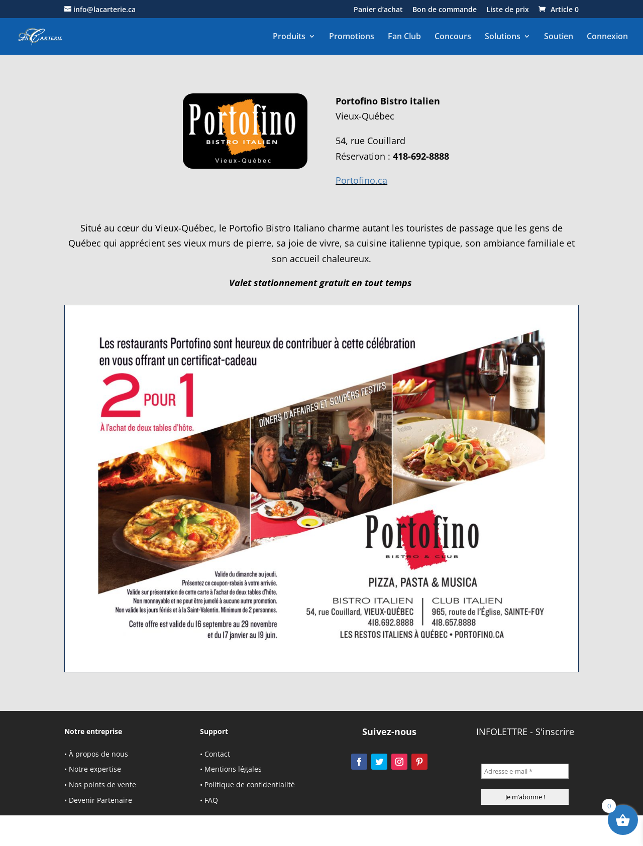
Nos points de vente (102, 784)
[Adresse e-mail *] (525, 771)
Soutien (558, 37)
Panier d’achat (378, 10)
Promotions (351, 37)
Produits (289, 37)
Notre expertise (95, 769)
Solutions (502, 37)
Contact (217, 754)
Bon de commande (444, 10)
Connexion (607, 37)
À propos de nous (98, 754)
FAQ (211, 800)
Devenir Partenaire (100, 800)
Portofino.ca (361, 180)
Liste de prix (507, 10)
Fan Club (404, 37)
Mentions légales (233, 769)
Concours (453, 37)
